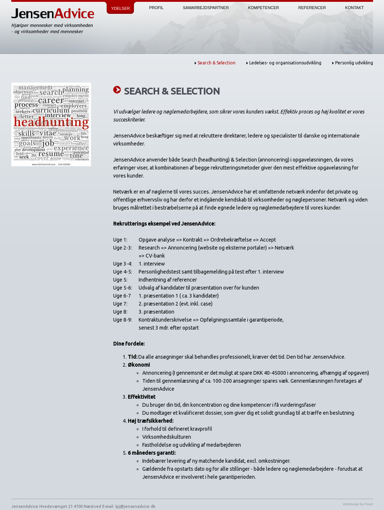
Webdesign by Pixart (358, 504)
